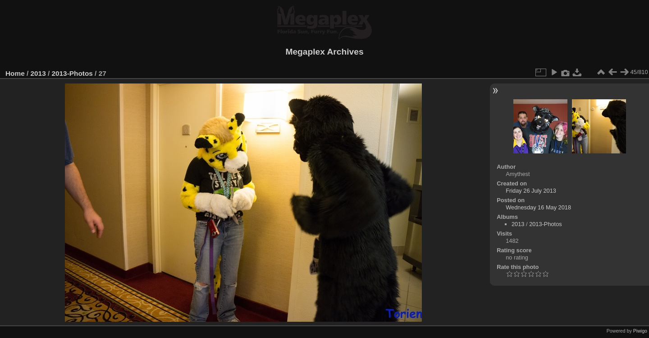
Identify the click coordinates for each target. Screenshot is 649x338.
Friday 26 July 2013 (531, 190)
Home (15, 73)
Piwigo (640, 330)
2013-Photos (71, 73)
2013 (38, 73)
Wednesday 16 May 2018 (538, 207)
